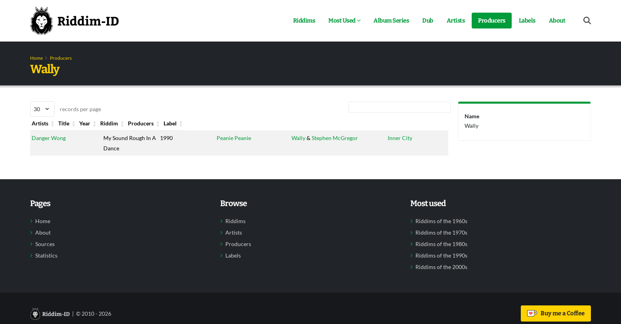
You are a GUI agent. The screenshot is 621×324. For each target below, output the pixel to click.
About (557, 20)
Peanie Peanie (234, 138)
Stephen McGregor (335, 138)
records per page (65, 109)
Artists (456, 20)
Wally (298, 138)
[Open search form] (587, 21)
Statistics (46, 255)
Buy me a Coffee (556, 313)
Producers (491, 20)
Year (165, 123)
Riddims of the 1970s (441, 232)
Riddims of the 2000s (441, 267)
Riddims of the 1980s (441, 244)
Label (394, 123)
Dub (427, 20)
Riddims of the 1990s (441, 255)
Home (36, 58)
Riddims (304, 20)
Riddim (225, 123)
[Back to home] (74, 20)
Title (108, 123)
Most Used (342, 20)
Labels (527, 20)
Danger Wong (49, 138)
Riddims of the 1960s (441, 221)
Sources (45, 244)
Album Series (391, 20)
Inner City (400, 138)
